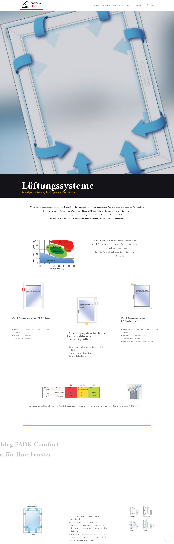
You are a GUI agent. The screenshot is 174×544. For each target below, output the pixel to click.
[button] (168, 538)
